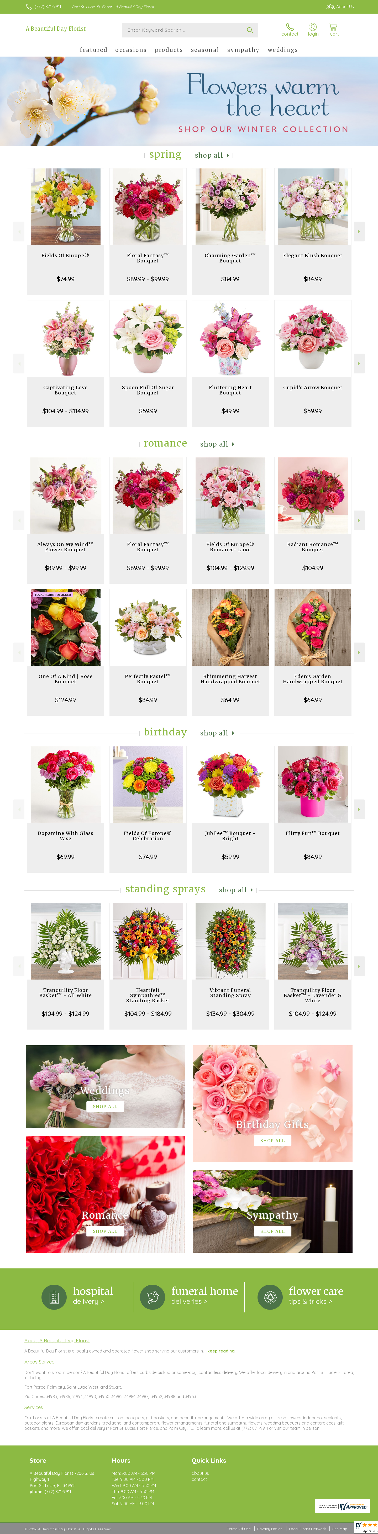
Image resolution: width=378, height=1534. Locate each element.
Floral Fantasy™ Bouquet (148, 258)
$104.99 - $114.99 (66, 411)
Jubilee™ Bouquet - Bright (230, 836)
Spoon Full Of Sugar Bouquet (148, 390)
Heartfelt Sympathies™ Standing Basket (148, 995)
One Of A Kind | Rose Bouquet (66, 679)
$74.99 (66, 279)
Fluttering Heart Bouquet (230, 390)
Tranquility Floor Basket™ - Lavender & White (313, 995)
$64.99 (230, 700)
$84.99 (230, 279)
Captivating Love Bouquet (65, 390)
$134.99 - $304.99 (230, 1014)
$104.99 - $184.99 (148, 1014)
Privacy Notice (269, 1528)
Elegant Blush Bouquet (313, 255)
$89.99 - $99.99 (148, 279)
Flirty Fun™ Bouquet (313, 833)
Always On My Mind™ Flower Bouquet (65, 547)
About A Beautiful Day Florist (57, 1340)
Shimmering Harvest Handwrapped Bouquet (230, 679)
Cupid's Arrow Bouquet (313, 387)
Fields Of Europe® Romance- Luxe (230, 547)
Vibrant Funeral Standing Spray (230, 992)
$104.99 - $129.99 (230, 568)
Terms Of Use (239, 1528)
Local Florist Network (307, 1528)
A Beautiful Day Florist (56, 28)
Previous (18, 231)
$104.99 (312, 568)
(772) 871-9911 (48, 6)
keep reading (221, 1351)
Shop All (209, 155)
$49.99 (230, 411)
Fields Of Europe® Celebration (148, 836)
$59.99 (148, 411)
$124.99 (65, 700)
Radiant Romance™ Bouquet (312, 547)
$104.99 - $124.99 (65, 1014)
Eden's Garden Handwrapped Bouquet (313, 679)
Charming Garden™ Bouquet (230, 258)
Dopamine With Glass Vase (65, 836)
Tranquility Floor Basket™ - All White (65, 992)
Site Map (339, 1528)
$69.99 (66, 857)
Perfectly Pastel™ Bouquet (148, 679)
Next (359, 231)
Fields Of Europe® (65, 255)
